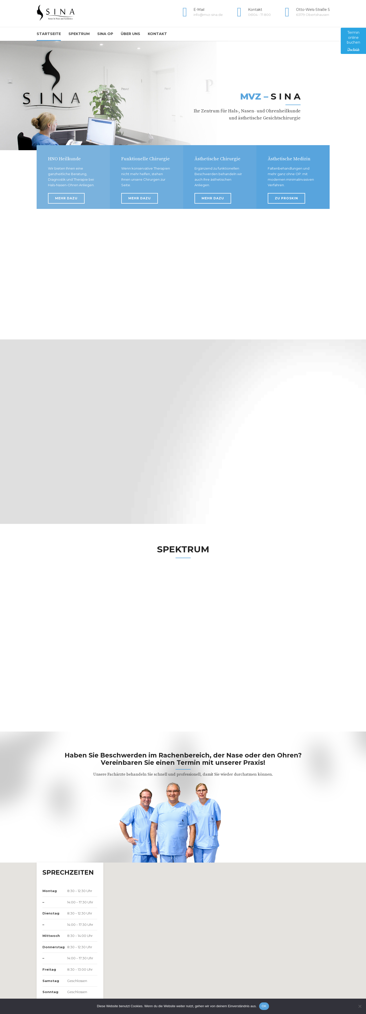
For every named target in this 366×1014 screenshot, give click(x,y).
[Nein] (359, 1006)
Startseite (49, 33)
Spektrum (79, 33)
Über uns (130, 33)
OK (264, 1006)
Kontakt (157, 33)
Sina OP (105, 33)
